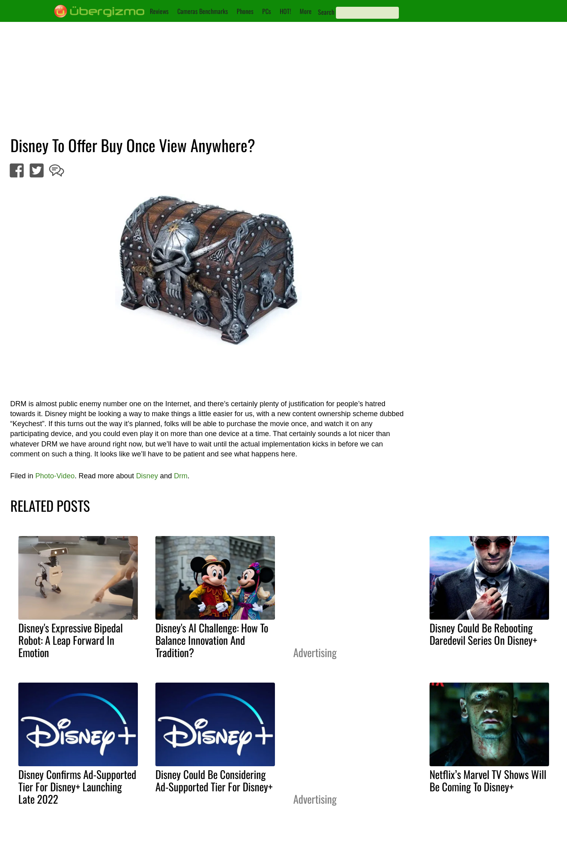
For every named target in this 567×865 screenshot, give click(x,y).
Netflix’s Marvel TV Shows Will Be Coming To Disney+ (488, 780)
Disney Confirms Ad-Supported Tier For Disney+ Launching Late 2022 (77, 786)
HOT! (285, 11)
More (306, 11)
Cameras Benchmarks (202, 11)
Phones (245, 11)
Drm (180, 476)
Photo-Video (55, 476)
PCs (266, 11)
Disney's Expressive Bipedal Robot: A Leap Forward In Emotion (70, 640)
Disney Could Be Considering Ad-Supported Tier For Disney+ (214, 780)
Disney (147, 476)
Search (326, 12)
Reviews (159, 11)
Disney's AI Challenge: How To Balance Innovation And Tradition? (211, 640)
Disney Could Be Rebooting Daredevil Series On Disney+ (483, 634)
